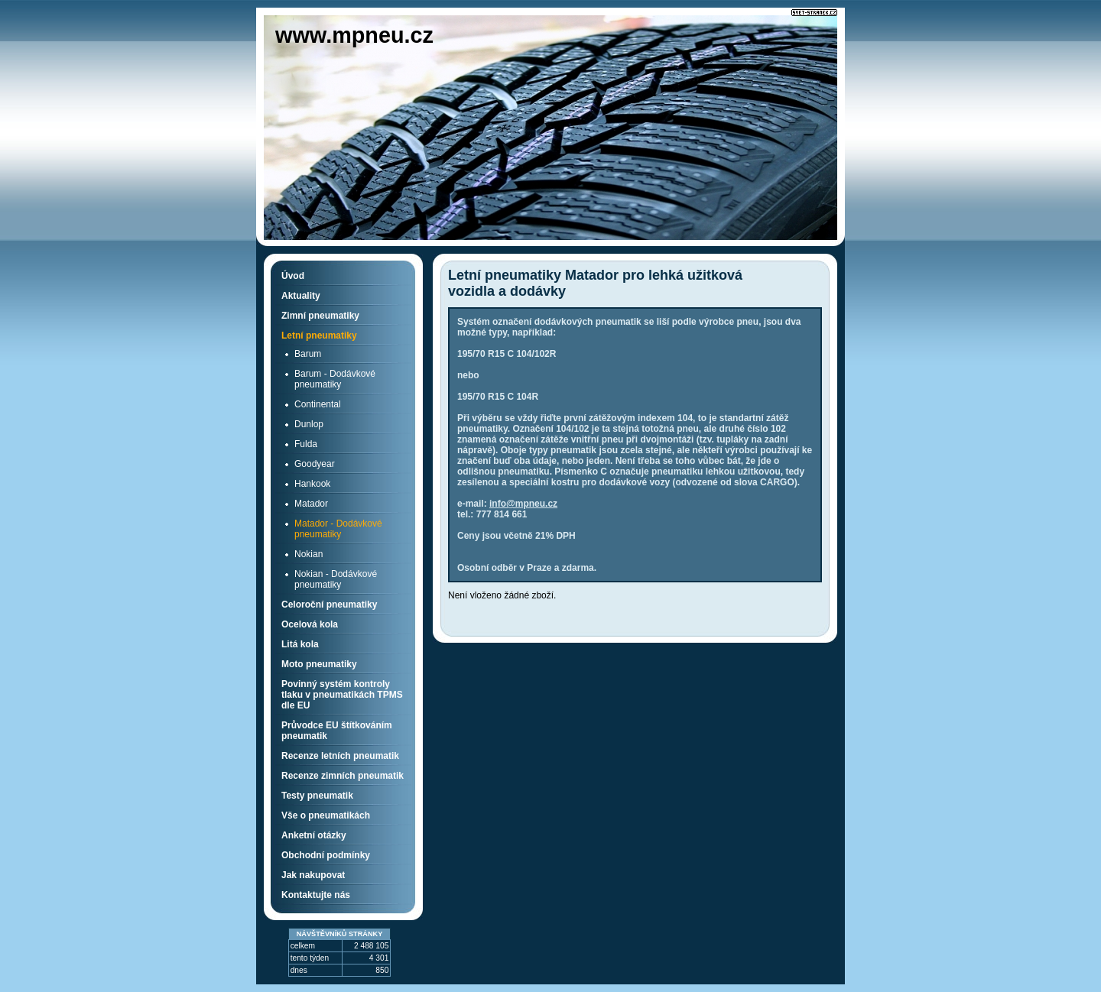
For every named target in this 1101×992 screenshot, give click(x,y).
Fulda (305, 444)
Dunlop (308, 424)
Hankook (312, 483)
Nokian (308, 554)
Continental (317, 404)
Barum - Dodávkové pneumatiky (334, 379)
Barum (307, 353)
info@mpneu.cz (523, 503)
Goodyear (314, 464)
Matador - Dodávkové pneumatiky (338, 529)
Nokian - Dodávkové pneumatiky (335, 579)
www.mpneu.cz (354, 35)
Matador (311, 503)
